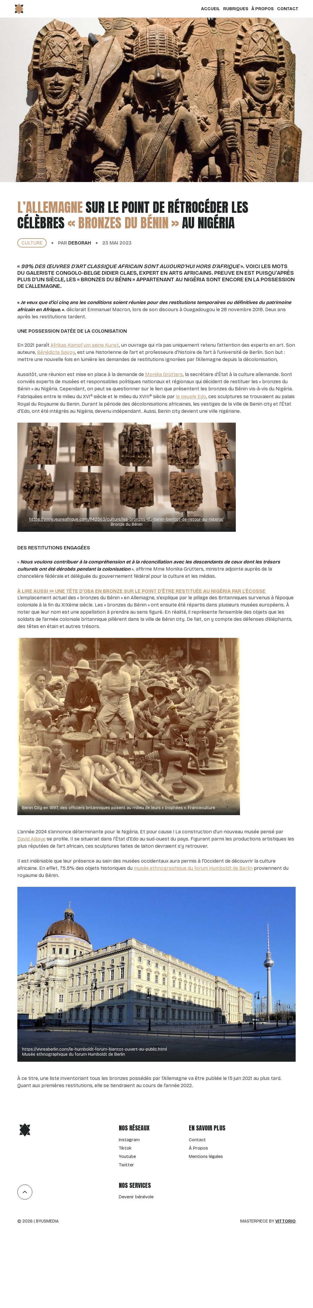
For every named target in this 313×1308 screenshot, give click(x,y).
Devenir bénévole (136, 1196)
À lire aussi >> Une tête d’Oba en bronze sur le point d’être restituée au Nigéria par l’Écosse (142, 591)
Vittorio (285, 1221)
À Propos (260, 8)
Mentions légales (206, 1156)
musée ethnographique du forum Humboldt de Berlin (193, 868)
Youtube (127, 1156)
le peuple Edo (191, 397)
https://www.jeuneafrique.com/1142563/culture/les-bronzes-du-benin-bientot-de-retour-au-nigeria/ (126, 519)
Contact (285, 8)
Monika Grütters (164, 374)
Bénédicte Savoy (56, 352)
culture (32, 243)
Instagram (129, 1139)
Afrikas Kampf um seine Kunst (85, 345)
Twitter (126, 1165)
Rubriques (233, 8)
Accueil (208, 8)
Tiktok (125, 1148)
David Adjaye (31, 839)
